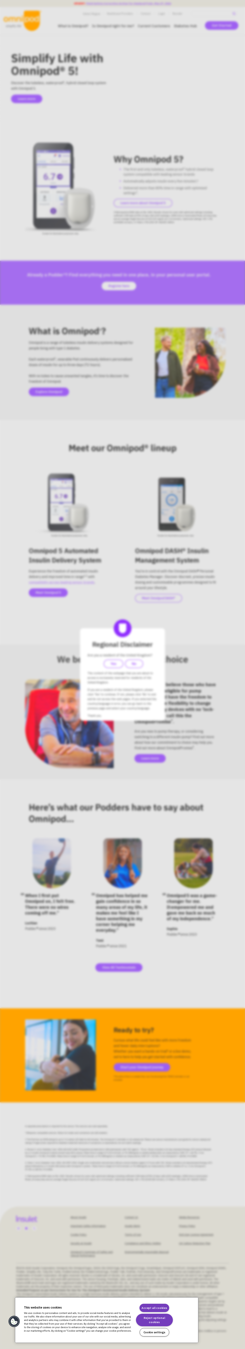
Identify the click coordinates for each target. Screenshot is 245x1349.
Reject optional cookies (154, 1320)
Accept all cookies (154, 1308)
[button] (14, 1321)
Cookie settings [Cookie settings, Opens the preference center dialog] (154, 1332)
